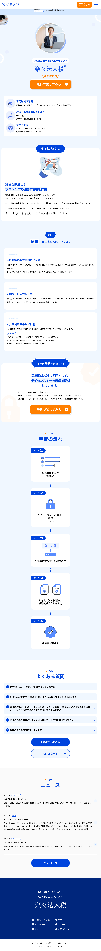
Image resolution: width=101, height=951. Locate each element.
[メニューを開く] (96, 4)
